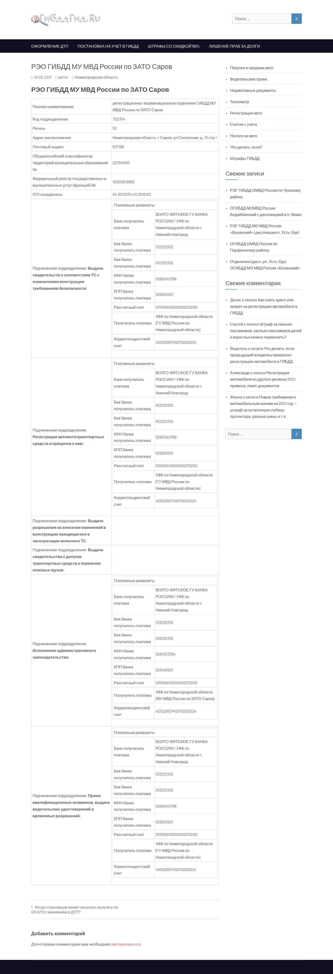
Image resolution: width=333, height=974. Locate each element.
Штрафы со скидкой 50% (174, 46)
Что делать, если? (246, 147)
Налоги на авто (243, 135)
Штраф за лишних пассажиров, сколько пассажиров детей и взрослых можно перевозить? (266, 330)
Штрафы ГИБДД (245, 158)
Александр (240, 372)
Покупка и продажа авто (251, 67)
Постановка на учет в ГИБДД (108, 46)
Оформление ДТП (49, 46)
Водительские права (248, 79)
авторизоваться (126, 944)
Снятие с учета (243, 124)
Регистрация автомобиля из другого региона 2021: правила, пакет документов (263, 379)
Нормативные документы (253, 90)
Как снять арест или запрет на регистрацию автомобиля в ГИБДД (263, 306)
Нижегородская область (96, 77)
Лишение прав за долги (234, 46)
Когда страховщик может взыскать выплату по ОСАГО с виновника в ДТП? (74, 909)
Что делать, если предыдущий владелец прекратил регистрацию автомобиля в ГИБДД (262, 355)
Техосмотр (239, 101)
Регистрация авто (246, 113)
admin (63, 77)
